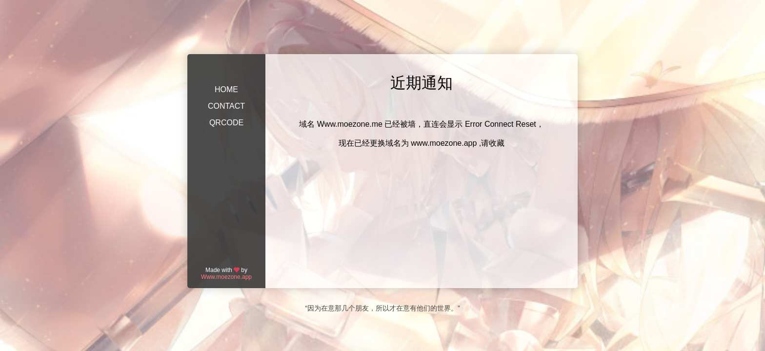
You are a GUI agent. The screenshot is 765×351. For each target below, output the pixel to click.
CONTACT (226, 106)
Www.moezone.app (226, 276)
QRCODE (226, 122)
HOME (226, 89)
